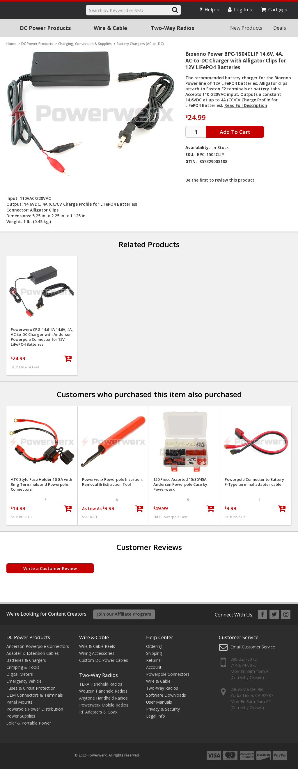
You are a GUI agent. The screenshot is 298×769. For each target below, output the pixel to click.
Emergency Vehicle (24, 681)
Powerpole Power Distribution (34, 709)
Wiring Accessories (96, 653)
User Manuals (159, 702)
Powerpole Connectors (167, 674)
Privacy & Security (163, 709)
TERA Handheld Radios (100, 684)
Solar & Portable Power (28, 723)
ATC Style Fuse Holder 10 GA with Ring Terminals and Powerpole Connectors (41, 484)
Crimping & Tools (22, 667)
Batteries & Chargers (26, 660)
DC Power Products (45, 27)
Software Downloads (166, 695)
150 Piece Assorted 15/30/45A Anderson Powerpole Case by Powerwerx (180, 484)
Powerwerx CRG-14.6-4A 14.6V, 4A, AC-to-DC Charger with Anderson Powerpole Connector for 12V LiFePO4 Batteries (42, 337)
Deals (279, 27)
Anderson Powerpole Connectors (37, 646)
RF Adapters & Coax (98, 712)
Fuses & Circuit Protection (31, 688)
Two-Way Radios (172, 27)
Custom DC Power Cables (103, 660)
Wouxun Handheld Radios (103, 691)
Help (209, 9)
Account (154, 667)
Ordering (154, 646)
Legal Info (155, 716)
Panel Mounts (19, 702)
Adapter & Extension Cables (32, 653)
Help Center (159, 637)
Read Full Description (245, 105)
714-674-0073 (243, 665)
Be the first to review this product (219, 180)
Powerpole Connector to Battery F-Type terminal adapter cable (254, 482)
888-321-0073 (243, 659)
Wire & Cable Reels (97, 646)
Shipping (154, 653)
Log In (240, 9)
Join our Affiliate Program (124, 614)
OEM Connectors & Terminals (34, 695)
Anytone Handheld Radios (103, 698)
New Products (246, 27)
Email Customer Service (252, 647)
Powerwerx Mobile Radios (103, 705)
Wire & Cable (110, 27)
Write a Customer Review (50, 568)
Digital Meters (19, 674)
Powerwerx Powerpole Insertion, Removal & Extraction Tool (112, 482)
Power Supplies (20, 716)
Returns (153, 660)
